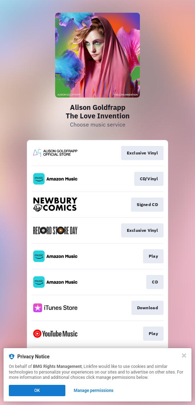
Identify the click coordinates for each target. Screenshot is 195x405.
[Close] (184, 355)
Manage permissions (94, 390)
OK (37, 390)
